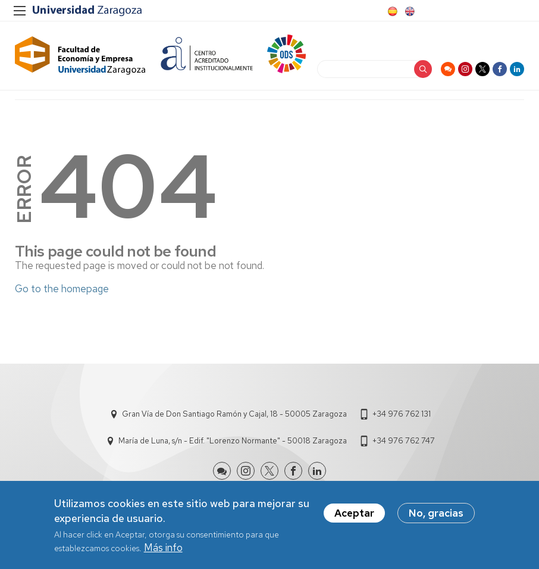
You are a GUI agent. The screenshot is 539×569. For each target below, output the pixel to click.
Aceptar (354, 514)
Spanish (391, 11)
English (408, 11)
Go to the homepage (62, 288)
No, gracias (436, 514)
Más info (163, 549)
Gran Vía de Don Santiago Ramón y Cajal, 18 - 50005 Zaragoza (234, 414)
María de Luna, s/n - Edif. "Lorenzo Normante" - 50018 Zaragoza (232, 441)
